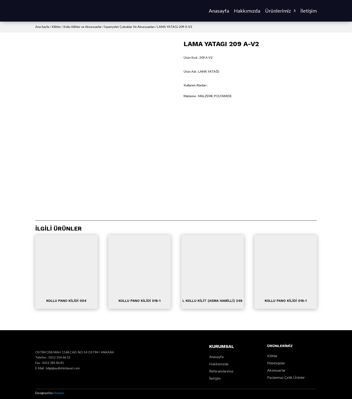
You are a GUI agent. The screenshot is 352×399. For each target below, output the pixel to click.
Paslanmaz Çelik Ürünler (286, 377)
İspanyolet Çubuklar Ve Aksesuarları (129, 27)
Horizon (58, 393)
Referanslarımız (221, 371)
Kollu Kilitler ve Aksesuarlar (82, 27)
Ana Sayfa (42, 27)
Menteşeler (276, 363)
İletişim (308, 11)
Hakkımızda (247, 11)
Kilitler (56, 27)
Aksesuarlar (276, 370)
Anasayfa (219, 11)
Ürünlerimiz (278, 11)
